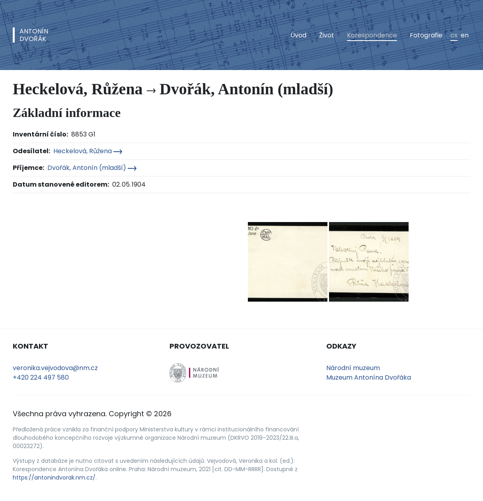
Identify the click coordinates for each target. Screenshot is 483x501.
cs (454, 35)
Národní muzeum (353, 367)
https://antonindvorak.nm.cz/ (54, 478)
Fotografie (426, 35)
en (465, 35)
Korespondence (372, 35)
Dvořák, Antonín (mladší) (91, 167)
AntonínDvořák (33, 35)
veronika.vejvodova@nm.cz (55, 367)
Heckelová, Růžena (87, 151)
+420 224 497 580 (41, 377)
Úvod (298, 35)
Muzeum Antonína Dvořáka (368, 377)
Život (326, 35)
